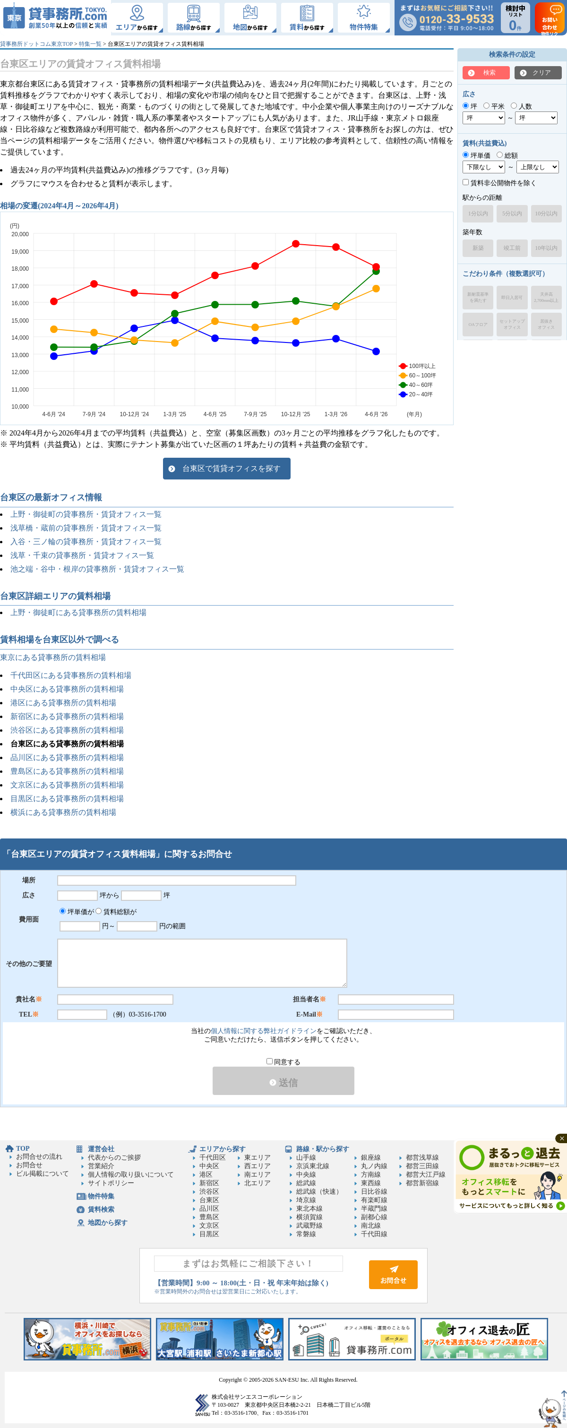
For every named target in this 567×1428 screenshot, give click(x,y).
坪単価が (77, 911)
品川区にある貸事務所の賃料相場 (67, 757)
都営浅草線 (422, 1157)
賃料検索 (101, 1209)
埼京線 (306, 1200)
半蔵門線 (374, 1208)
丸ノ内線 (374, 1166)
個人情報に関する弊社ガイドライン (264, 1031)
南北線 (371, 1225)
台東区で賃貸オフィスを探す (231, 468)
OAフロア (478, 324)
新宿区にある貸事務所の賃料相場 (67, 716)
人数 (521, 106)
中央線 (306, 1174)
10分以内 (546, 213)
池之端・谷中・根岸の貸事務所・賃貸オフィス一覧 (97, 569)
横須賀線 (309, 1217)
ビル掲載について (42, 1173)
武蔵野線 (309, 1225)
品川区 (209, 1208)
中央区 (209, 1166)
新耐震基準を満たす (478, 297)
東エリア (257, 1157)
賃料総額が (116, 911)
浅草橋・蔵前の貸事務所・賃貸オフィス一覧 (86, 528)
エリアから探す (222, 1149)
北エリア (257, 1183)
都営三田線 (422, 1166)
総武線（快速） (319, 1191)
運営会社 (101, 1149)
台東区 (209, 1200)
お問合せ (29, 1165)
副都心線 (374, 1217)
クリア (542, 72)
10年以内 (546, 248)
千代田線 (374, 1234)
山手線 (306, 1157)
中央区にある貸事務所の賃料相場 (67, 689)
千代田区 (212, 1157)
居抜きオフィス (546, 324)
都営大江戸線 (426, 1174)
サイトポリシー (111, 1183)
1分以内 (478, 213)
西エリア (257, 1166)
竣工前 (512, 248)
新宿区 (209, 1183)
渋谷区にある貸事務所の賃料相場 (67, 730)
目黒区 (209, 1234)
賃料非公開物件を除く (500, 183)
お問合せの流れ (39, 1156)
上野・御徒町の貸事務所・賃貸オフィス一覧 (86, 514)
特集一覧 (90, 44)
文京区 (209, 1225)
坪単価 (476, 155)
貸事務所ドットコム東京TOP (36, 44)
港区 (206, 1174)
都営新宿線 (422, 1183)
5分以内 (512, 213)
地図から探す (108, 1222)
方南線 (371, 1174)
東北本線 (309, 1208)
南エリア (257, 1174)
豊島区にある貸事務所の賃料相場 (67, 771)
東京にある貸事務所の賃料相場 (53, 657)
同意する (283, 1062)
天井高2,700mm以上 (546, 297)
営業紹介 (101, 1166)
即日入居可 (512, 297)
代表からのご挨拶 (114, 1157)
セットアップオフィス (512, 324)
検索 (489, 72)
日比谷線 (374, 1191)
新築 (478, 248)
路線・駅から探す (322, 1149)
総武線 (306, 1183)
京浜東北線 (312, 1166)
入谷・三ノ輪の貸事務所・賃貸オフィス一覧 (86, 542)
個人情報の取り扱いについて (131, 1174)
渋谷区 (209, 1191)
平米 (494, 106)
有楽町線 (374, 1200)
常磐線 (306, 1234)
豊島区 (209, 1217)
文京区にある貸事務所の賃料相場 (67, 785)
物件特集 (101, 1196)
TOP (23, 1148)
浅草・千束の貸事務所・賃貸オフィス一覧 (82, 555)
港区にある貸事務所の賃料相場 (63, 703)
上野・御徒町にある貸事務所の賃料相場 (78, 612)
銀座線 (371, 1157)
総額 (507, 155)
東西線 (371, 1183)
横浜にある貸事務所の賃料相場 (63, 812)
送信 (283, 1082)
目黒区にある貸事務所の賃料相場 (67, 799)
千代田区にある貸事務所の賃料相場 (70, 675)
